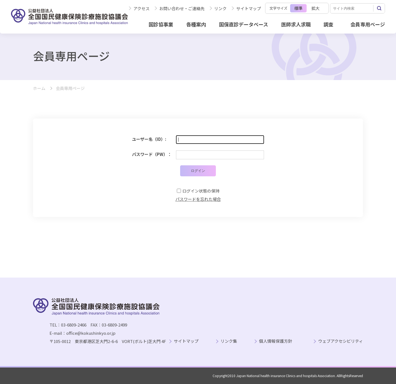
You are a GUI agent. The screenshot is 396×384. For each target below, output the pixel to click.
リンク (220, 8)
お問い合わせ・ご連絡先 (182, 8)
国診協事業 (160, 24)
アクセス (141, 8)
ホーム (39, 88)
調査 (328, 24)
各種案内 (196, 24)
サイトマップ (248, 8)
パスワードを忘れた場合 (198, 199)
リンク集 (229, 341)
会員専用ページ (367, 24)
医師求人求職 (296, 24)
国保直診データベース (243, 24)
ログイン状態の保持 (200, 191)
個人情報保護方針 (275, 341)
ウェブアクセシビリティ (340, 341)
